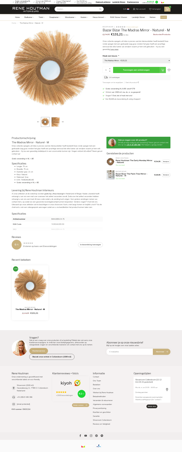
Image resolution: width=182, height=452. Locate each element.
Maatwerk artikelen (103, 2)
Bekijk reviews (80, 405)
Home (17, 17)
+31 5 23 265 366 (133, 145)
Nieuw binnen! (98, 17)
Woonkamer (69, 17)
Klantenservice (133, 2)
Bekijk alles (152, 406)
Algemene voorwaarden (102, 404)
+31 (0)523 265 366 (24, 397)
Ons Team (97, 381)
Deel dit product (132, 82)
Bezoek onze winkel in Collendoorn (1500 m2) (51, 357)
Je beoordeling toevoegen (90, 245)
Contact (96, 377)
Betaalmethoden (99, 396)
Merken (153, 17)
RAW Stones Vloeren (118, 17)
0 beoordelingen (132, 27)
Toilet (41, 17)
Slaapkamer (54, 17)
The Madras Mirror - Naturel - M (31, 23)
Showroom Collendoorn (102, 420)
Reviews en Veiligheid (101, 424)
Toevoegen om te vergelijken (113, 82)
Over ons (96, 388)
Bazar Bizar (108, 27)
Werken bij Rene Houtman (103, 392)
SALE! (163, 17)
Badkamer (28, 17)
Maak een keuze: (111, 56)
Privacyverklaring (99, 408)
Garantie (96, 416)
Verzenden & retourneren (103, 400)
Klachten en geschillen (102, 412)
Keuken (84, 17)
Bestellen (96, 385)
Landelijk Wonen (118, 2)
